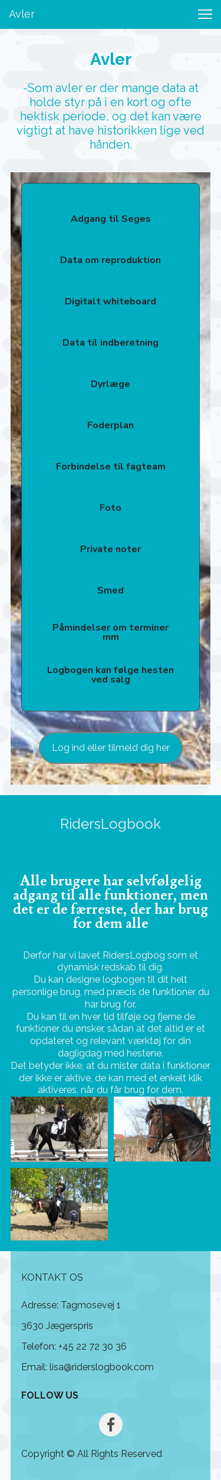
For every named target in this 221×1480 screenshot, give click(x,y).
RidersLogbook (110, 823)
